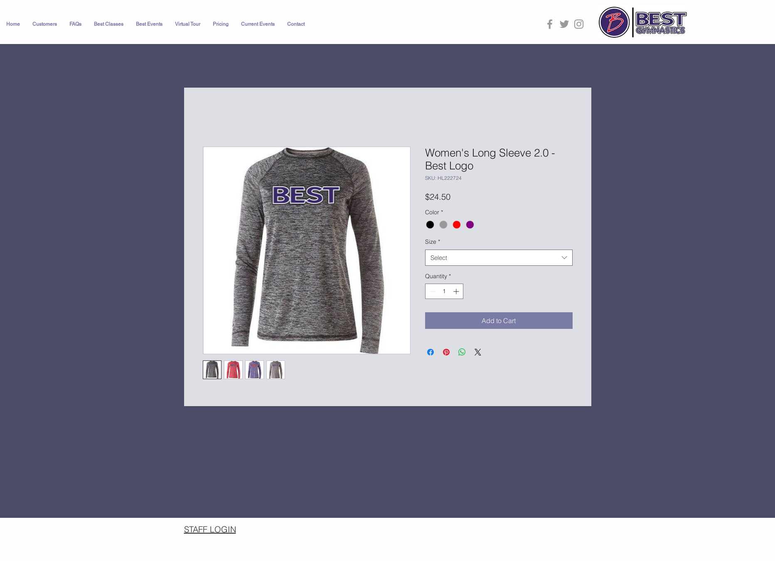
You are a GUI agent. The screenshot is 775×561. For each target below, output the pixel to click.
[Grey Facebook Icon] (550, 24)
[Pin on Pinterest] (446, 352)
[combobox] (499, 258)
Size (432, 241)
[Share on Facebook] (430, 352)
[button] (44, 24)
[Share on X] (478, 352)
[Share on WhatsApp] (462, 352)
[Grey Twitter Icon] (564, 24)
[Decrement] (431, 291)
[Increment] (457, 291)
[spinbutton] (444, 291)
